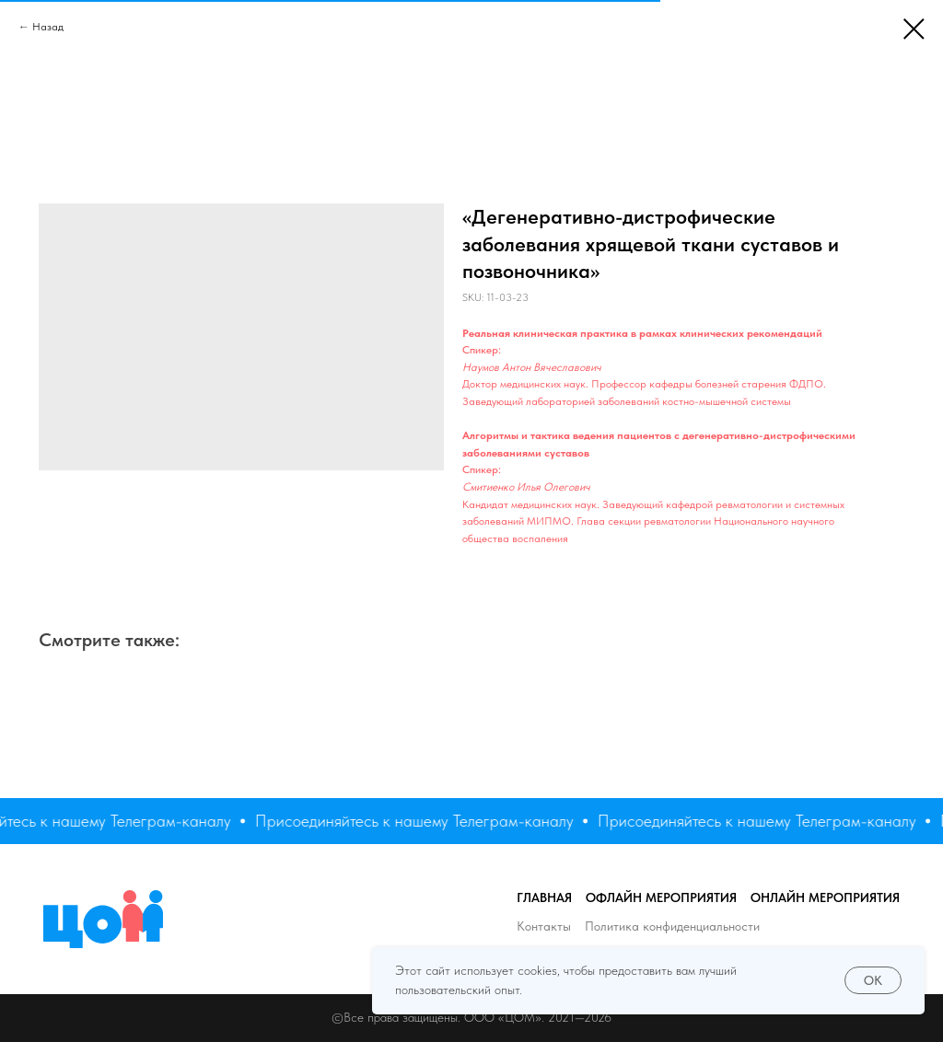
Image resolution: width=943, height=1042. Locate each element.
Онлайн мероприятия (825, 897)
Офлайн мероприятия (661, 897)
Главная (544, 897)
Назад (48, 26)
